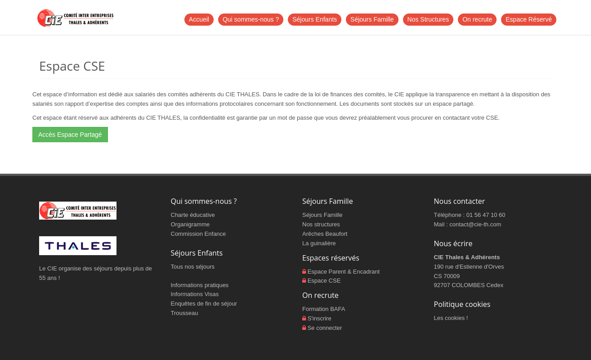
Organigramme (190, 224)
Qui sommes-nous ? (251, 19)
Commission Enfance (198, 233)
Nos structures (321, 224)
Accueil (199, 19)
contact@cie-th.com (475, 224)
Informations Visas (195, 294)
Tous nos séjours (193, 266)
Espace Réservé (529, 19)
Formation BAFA (323, 309)
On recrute (477, 19)
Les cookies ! (451, 318)
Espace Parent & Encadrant (344, 271)
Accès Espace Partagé (70, 134)
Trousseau (184, 313)
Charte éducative (193, 215)
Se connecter (325, 327)
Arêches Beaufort (324, 233)
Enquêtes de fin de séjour (204, 303)
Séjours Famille (372, 19)
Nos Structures (428, 19)
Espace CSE (324, 280)
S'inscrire (319, 318)
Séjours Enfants (314, 19)
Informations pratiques (200, 285)
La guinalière (319, 243)
